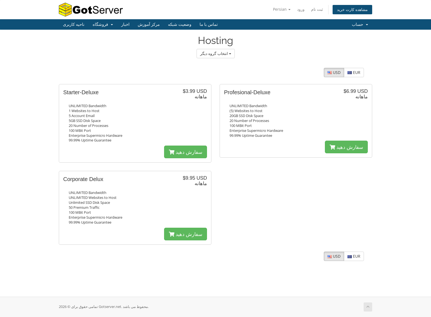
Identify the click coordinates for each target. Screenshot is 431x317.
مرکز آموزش (149, 24)
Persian (282, 9)
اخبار (125, 24)
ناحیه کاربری (73, 24)
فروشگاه (103, 24)
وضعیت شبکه (179, 24)
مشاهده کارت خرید (352, 9)
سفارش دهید (185, 152)
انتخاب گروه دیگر (215, 53)
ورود (301, 9)
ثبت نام (317, 9)
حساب (360, 24)
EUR (353, 72)
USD (334, 72)
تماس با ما (209, 24)
